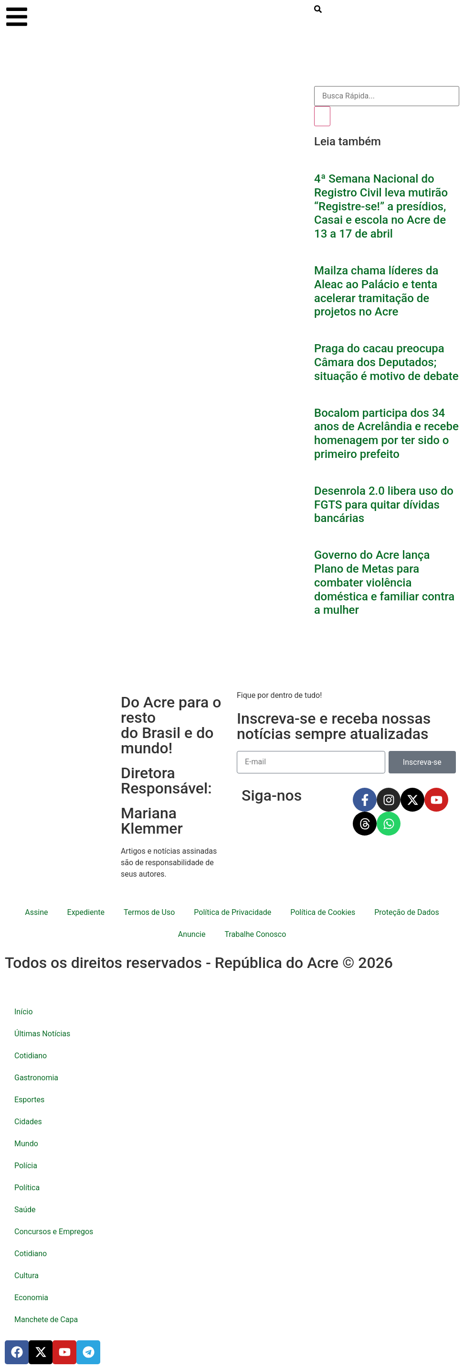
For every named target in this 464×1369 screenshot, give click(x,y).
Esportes (29, 1099)
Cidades (28, 1121)
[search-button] (318, 10)
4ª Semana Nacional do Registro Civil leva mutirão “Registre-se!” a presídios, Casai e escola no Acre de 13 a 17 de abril (381, 206)
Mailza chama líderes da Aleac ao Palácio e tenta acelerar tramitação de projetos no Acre (376, 291)
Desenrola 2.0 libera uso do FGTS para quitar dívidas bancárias (383, 504)
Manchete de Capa (46, 1319)
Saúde (25, 1209)
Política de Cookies (322, 912)
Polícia (25, 1165)
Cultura (26, 1275)
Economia (31, 1297)
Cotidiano (30, 1055)
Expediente (86, 912)
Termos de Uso (149, 912)
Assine (36, 912)
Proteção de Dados (406, 912)
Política (27, 1187)
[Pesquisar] (322, 116)
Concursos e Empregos (53, 1231)
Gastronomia (36, 1077)
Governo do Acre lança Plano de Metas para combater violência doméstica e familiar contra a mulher (384, 582)
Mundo (26, 1143)
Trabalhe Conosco (255, 934)
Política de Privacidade (232, 912)
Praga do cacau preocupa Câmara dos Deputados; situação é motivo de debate (386, 362)
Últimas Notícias (42, 1033)
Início (23, 1011)
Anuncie (192, 934)
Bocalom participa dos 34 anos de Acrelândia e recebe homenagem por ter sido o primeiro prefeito (386, 433)
